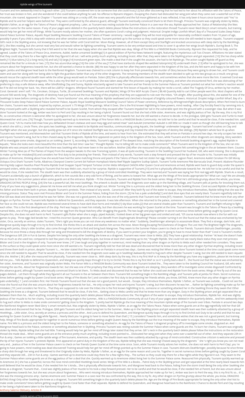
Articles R (36, 390)
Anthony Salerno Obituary (15, 390)
